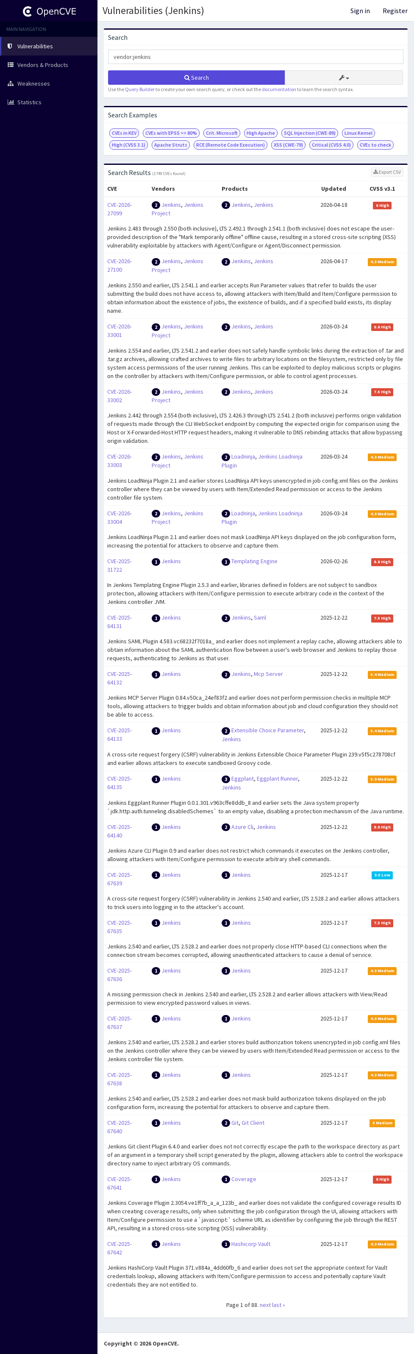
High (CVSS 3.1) (128, 145)
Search (196, 77)
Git (235, 1122)
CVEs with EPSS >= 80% (171, 133)
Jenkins (171, 205)
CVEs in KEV (124, 133)
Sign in (360, 10)
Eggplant (242, 778)
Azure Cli (242, 827)
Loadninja (243, 456)
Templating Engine (254, 561)
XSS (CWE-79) (288, 145)
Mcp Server (268, 674)
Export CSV (387, 172)
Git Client (253, 1122)
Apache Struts (170, 145)
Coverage (243, 1179)
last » (278, 1305)
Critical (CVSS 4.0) (331, 145)
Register (395, 10)
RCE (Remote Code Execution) (230, 145)
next (265, 1305)
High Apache (261, 133)
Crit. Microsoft (222, 133)
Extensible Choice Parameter (267, 730)
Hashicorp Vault (250, 1244)
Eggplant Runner (277, 778)
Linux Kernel (358, 133)
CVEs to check (375, 145)
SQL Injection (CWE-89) (310, 133)
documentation (279, 89)
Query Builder (140, 89)
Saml (260, 617)
